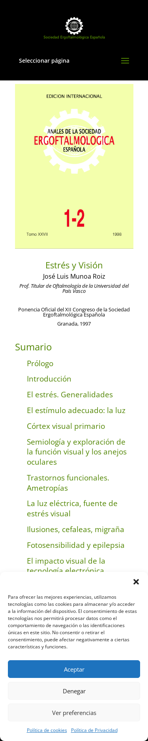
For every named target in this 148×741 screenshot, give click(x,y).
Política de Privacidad (94, 730)
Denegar (74, 691)
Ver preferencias (74, 713)
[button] (136, 582)
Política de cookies (47, 730)
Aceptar (74, 669)
